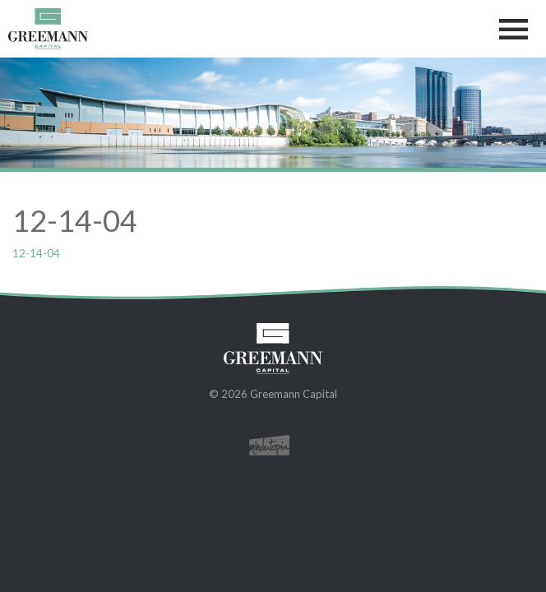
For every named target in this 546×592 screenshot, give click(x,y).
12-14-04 (36, 253)
